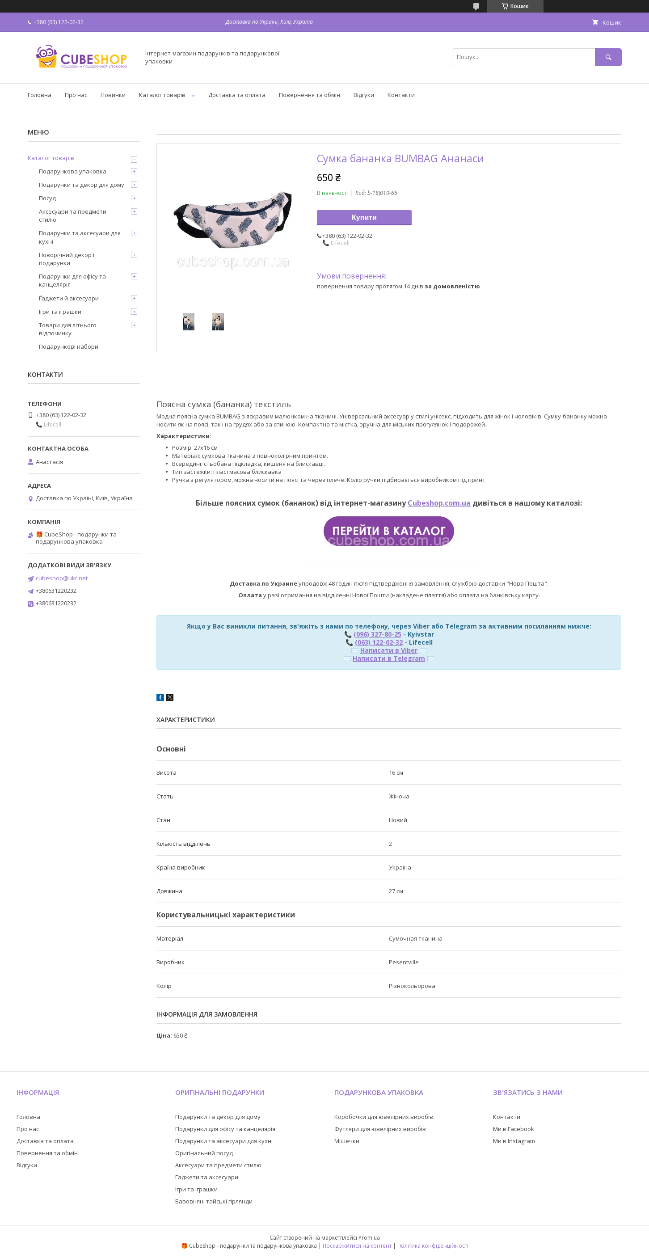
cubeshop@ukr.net (62, 578)
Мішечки (346, 1141)
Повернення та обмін (309, 95)
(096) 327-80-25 (377, 634)
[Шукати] (608, 57)
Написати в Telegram (389, 658)
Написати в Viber (388, 650)
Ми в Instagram (514, 1141)
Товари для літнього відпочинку (68, 329)
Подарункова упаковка (72, 171)
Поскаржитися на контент (357, 1246)
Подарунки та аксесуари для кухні (80, 237)
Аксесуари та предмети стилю (72, 215)
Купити (364, 217)
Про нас (76, 95)
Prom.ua (369, 1237)
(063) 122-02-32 (379, 642)
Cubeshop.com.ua (439, 503)
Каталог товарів (162, 95)
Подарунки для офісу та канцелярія (72, 280)
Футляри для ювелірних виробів (380, 1129)
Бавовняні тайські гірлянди (214, 1201)
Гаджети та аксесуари (206, 1177)
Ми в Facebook (513, 1129)
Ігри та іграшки (60, 312)
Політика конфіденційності (432, 1246)
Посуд (47, 198)
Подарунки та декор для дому (81, 185)
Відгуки (364, 95)
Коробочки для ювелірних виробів (383, 1117)
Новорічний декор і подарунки (66, 259)
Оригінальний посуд (204, 1153)
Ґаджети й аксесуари (69, 298)
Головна (39, 95)
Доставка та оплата (237, 95)
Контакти (401, 95)
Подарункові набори (68, 346)
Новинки (113, 95)
